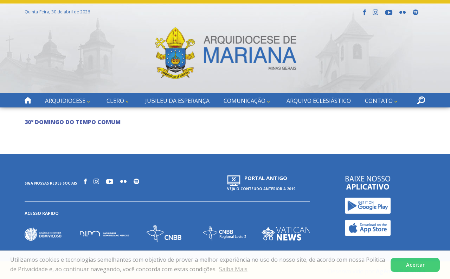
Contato (379, 101)
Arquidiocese (65, 101)
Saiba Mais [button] (233, 269)
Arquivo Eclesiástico (319, 101)
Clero (115, 101)
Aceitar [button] (415, 264)
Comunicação (244, 101)
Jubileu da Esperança (177, 101)
